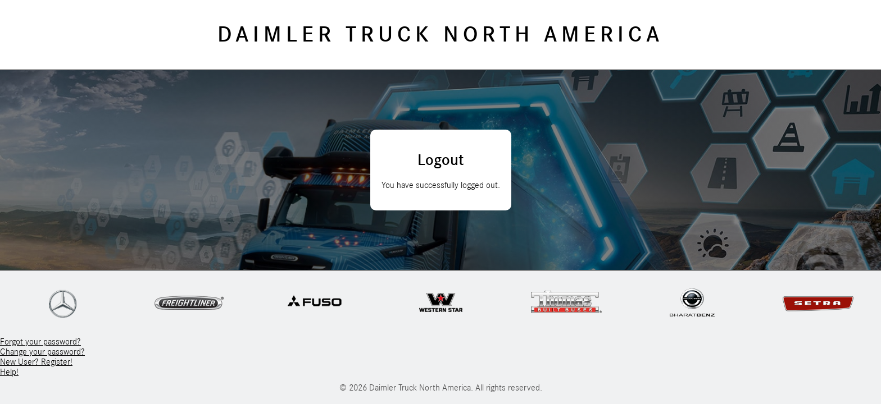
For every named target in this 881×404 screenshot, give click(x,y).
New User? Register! (36, 361)
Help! (9, 372)
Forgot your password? (40, 341)
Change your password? (42, 351)
